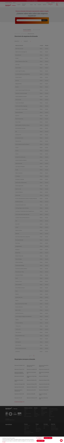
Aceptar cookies (40, 440)
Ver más (3, 442)
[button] (61, 440)
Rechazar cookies (48, 438)
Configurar (39, 438)
